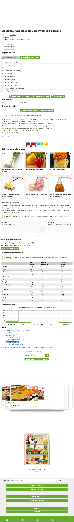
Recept (7, 347)
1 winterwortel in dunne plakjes (13, 71)
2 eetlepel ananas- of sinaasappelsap (14, 88)
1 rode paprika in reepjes (11, 65)
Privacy (37, 517)
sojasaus (51, 126)
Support (52, 517)
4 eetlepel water (8, 73)
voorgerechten (16, 39)
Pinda (4, 222)
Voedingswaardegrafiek (16, 344)
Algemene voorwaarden (45, 517)
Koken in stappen (46, 111)
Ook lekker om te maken (13, 337)
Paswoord (27, 355)
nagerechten (26, 39)
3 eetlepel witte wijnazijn (11, 76)
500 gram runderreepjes (11, 62)
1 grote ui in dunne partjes (11, 68)
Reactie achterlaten (9, 248)
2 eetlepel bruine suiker (10, 85)
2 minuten (49, 123)
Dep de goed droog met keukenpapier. (22, 115)
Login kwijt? (30, 359)
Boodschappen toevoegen (20, 96)
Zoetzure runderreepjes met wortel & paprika (16, 330)
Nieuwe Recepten (37, 489)
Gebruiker (27, 351)
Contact (33, 517)
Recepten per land (37, 497)
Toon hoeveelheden (29, 111)
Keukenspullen (13, 334)
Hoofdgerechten (15, 347)
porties (6, 42)
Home (2, 347)
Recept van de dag (37, 485)
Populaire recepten (37, 500)
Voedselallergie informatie (16, 339)
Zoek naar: (7, 480)
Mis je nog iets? (57, 96)
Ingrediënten (9, 332)
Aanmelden (43, 359)
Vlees (11, 37)
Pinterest (37, 512)
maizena (32, 128)
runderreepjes (15, 115)
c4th (13, 46)
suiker (13, 128)
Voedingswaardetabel (12, 342)
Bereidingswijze (10, 336)
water (34, 126)
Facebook (37, 508)
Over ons (57, 517)
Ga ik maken (33, 58)
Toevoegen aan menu (41, 96)
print (24, 58)
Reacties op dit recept (12, 341)
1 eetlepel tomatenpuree (11, 82)
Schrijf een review (9, 49)
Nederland (13, 35)
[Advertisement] (37, 16)
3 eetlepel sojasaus (9, 79)
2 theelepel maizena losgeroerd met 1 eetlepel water (19, 91)
